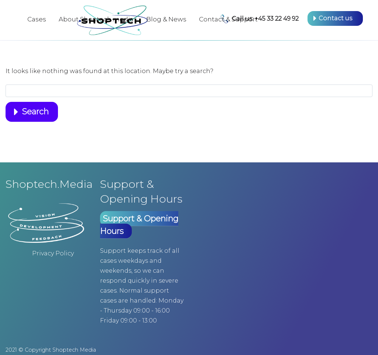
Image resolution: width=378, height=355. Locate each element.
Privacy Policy (53, 253)
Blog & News (166, 19)
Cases (36, 19)
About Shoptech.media (96, 19)
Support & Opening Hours (139, 225)
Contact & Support (228, 19)
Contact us (335, 18)
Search (35, 112)
